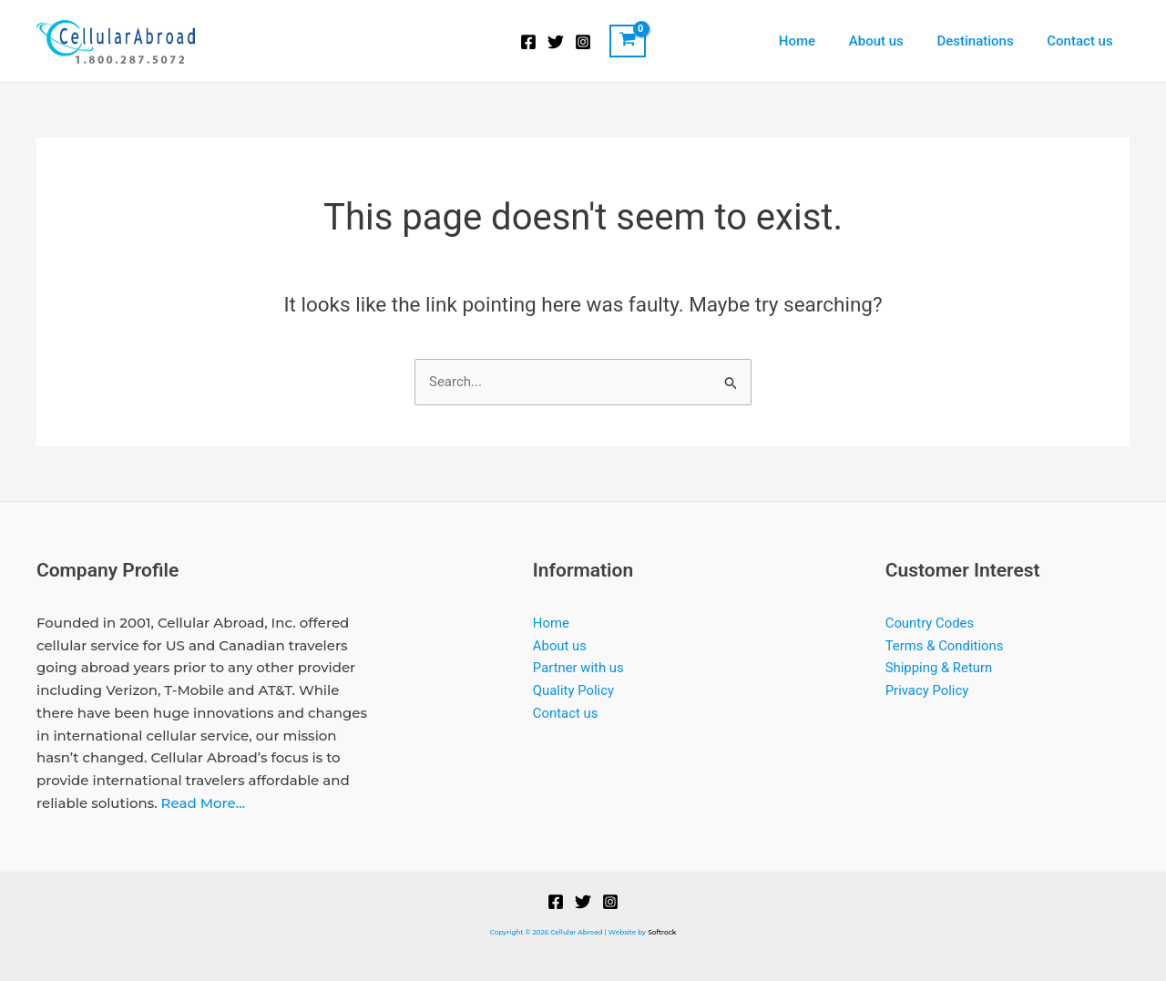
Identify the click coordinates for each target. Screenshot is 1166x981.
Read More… (203, 803)
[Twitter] (555, 42)
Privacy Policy (927, 690)
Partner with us (579, 667)
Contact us (1083, 41)
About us (891, 41)
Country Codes (930, 623)
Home (818, 41)
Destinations (984, 41)
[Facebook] (528, 42)
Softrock (662, 932)
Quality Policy (574, 690)
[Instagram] (583, 42)
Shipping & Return (939, 667)
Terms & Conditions (945, 646)
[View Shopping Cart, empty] (627, 41)
